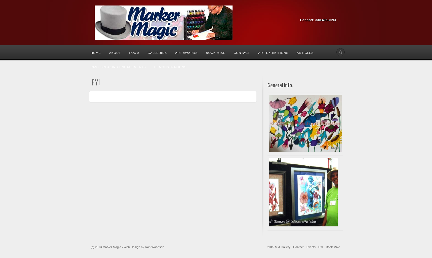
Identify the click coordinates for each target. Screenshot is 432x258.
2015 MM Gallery (278, 247)
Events (311, 247)
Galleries (157, 52)
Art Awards (186, 52)
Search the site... (340, 52)
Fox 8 (134, 52)
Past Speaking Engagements (118, 67)
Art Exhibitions (273, 52)
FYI (320, 247)
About (115, 52)
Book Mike (215, 52)
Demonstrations (170, 67)
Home (96, 52)
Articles (305, 52)
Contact (242, 52)
